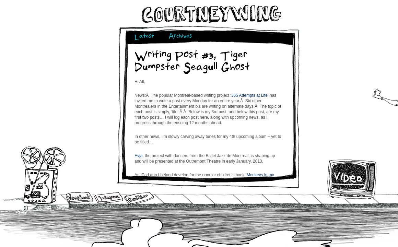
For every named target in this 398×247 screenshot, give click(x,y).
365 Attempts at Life (249, 95)
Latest (144, 37)
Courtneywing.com (211, 14)
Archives (180, 37)
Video (352, 179)
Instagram (108, 197)
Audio (43, 174)
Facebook (79, 198)
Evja (138, 155)
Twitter (138, 198)
